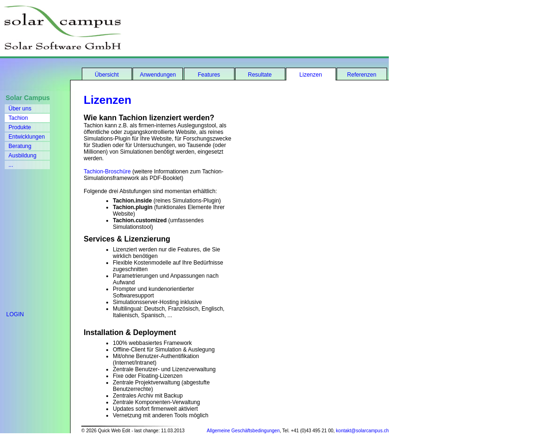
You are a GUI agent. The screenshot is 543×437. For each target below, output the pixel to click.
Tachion (18, 118)
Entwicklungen (26, 136)
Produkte (19, 127)
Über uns (19, 108)
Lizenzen (310, 74)
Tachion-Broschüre (107, 171)
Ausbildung (22, 155)
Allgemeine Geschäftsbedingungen (243, 430)
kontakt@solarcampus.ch (362, 430)
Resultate (260, 74)
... (10, 165)
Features (209, 74)
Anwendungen (158, 74)
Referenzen (361, 74)
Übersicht (107, 74)
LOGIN (12, 314)
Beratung (19, 146)
